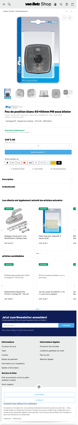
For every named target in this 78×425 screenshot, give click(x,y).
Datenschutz (17, 418)
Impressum (7, 418)
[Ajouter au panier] (38, 152)
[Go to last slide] (1, 230)
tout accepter (39, 394)
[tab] (37, 253)
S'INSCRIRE (66, 325)
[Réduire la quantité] (7, 146)
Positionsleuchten (18, 117)
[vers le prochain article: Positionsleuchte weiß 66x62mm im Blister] (71, 11)
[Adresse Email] (30, 325)
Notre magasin (7, 384)
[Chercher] (9, 4)
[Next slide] (74, 230)
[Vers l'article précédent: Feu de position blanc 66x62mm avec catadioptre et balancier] (66, 11)
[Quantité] (38, 146)
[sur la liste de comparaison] (64, 17)
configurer (39, 400)
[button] (4, 4)
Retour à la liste (8, 11)
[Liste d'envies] (67, 4)
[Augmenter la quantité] (69, 146)
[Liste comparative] (61, 4)
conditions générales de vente (52, 351)
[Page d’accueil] (38, 4)
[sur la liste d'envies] (69, 17)
